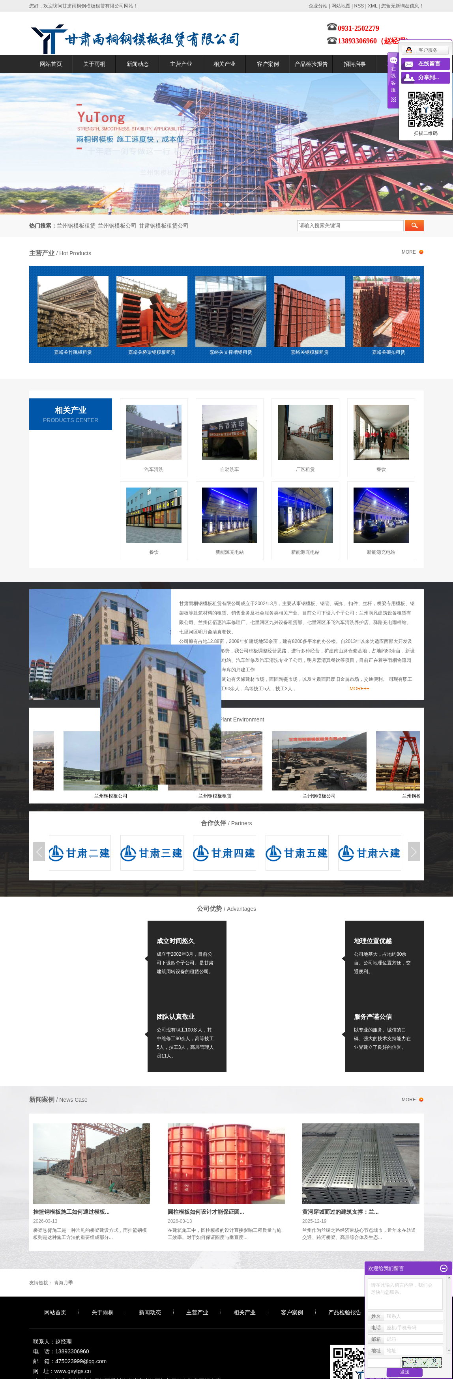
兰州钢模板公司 (117, 225)
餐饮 (381, 469)
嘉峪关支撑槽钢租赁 (232, 352)
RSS (359, 6)
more (409, 252)
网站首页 (51, 64)
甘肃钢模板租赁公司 (164, 225)
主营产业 (181, 64)
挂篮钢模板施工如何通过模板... (71, 1212)
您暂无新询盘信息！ (402, 6)
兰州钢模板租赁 (76, 225)
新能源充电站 (229, 552)
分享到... (428, 77)
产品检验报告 (311, 64)
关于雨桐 (94, 64)
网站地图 (340, 6)
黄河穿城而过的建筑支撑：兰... (340, 1212)
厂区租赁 (305, 469)
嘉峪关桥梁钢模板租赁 (153, 352)
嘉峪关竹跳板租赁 (75, 352)
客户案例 (268, 64)
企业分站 (318, 6)
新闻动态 (138, 64)
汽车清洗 (153, 469)
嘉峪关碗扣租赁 (390, 352)
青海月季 (63, 1283)
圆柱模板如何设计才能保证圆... (206, 1212)
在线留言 (429, 64)
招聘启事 (355, 64)
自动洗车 (229, 469)
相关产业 (224, 64)
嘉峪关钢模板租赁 (311, 352)
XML (372, 6)
